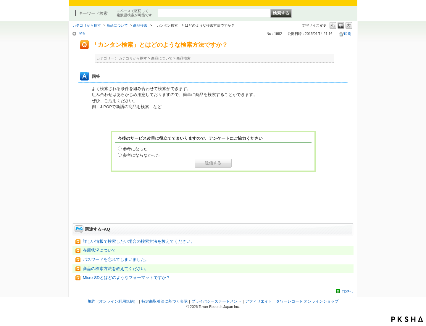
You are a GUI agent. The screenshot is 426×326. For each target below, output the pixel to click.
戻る (81, 33)
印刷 (347, 34)
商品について (117, 25)
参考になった (135, 149)
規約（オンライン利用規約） (113, 301)
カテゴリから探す (86, 25)
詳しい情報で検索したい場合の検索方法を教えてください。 (139, 241)
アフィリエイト (258, 301)
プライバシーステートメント (216, 301)
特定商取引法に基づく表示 (164, 301)
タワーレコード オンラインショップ (307, 301)
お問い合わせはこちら (213, 207)
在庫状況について (99, 250)
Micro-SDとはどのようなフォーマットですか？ (126, 277)
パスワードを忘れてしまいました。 (116, 259)
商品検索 (140, 25)
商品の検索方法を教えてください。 (116, 268)
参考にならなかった (141, 155)
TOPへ (347, 291)
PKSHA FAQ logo (407, 319)
